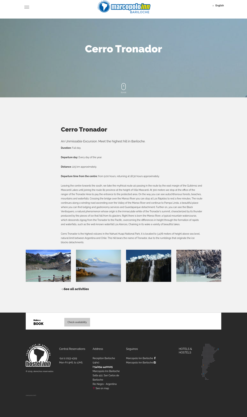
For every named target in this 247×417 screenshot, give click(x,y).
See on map (102, 388)
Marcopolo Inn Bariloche (141, 358)
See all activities (76, 289)
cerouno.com (31, 395)
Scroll (123, 88)
